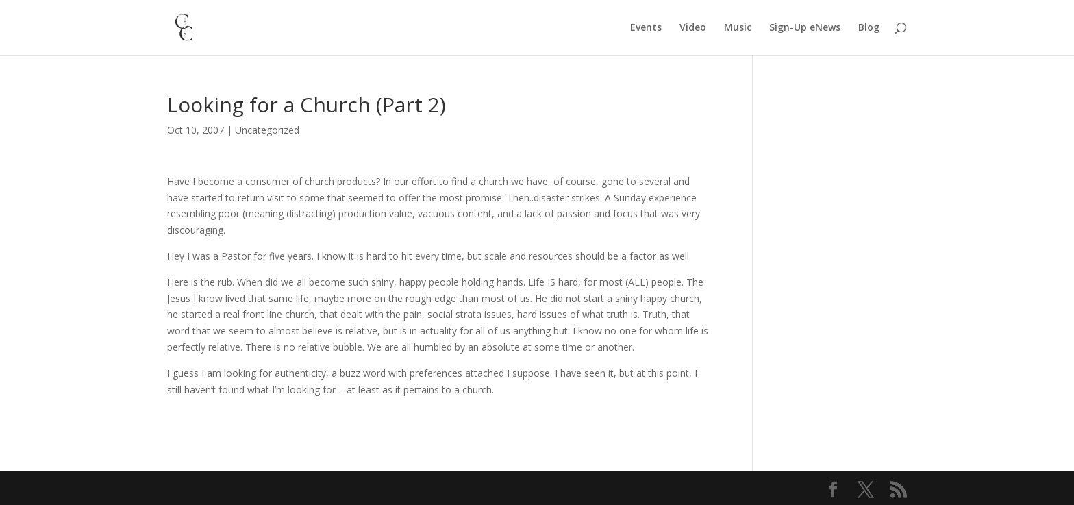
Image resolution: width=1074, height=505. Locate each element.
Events (646, 28)
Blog (868, 28)
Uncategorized (267, 129)
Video (692, 28)
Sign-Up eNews (804, 28)
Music (737, 28)
